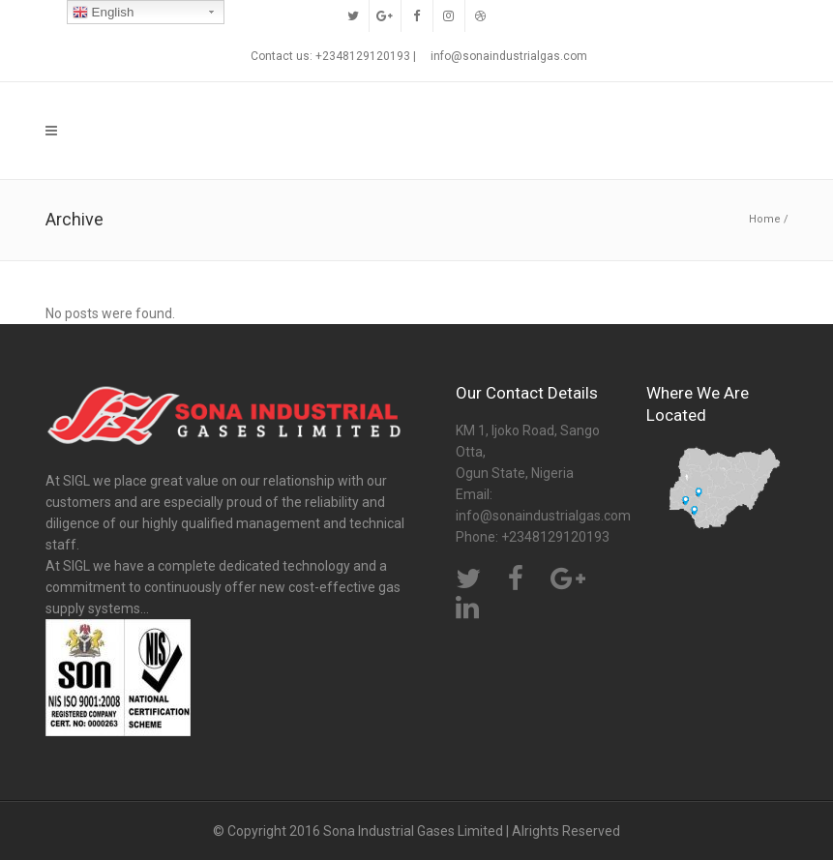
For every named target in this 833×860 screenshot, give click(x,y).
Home (765, 219)
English (103, 12)
